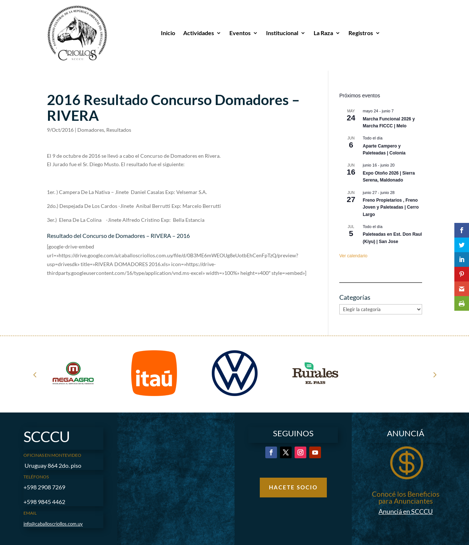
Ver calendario (353, 255)
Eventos (240, 32)
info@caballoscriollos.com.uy (53, 524)
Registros (360, 32)
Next (434, 374)
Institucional (282, 32)
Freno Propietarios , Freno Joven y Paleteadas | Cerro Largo (391, 207)
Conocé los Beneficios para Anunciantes (405, 497)
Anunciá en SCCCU (405, 511)
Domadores (90, 130)
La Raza (323, 32)
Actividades (198, 32)
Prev (34, 374)
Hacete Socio (293, 487)
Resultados (118, 130)
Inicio (168, 32)
